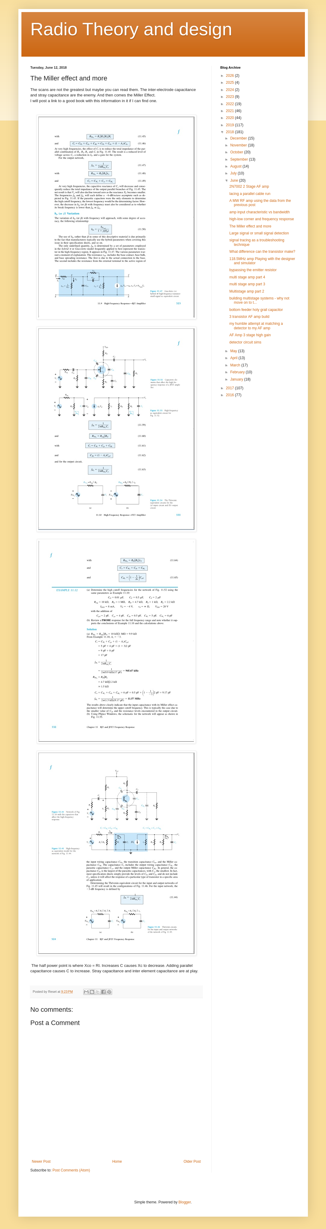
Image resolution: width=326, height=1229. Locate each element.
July (234, 173)
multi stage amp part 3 (247, 284)
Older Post (192, 1161)
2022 (230, 104)
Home (117, 1161)
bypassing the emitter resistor (253, 270)
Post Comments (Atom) (71, 1170)
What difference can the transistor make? (262, 251)
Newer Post (41, 1161)
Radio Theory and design (131, 29)
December (239, 138)
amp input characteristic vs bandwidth (259, 212)
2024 (230, 90)
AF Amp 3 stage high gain (250, 335)
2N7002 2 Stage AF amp (249, 186)
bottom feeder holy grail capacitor (256, 310)
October (237, 152)
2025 (230, 82)
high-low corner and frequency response (261, 219)
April (234, 358)
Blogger (185, 1202)
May (234, 351)
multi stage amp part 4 (247, 277)
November (239, 145)
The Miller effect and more (250, 226)
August (236, 166)
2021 (230, 111)
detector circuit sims (245, 342)
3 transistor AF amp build (249, 317)
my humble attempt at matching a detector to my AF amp (256, 325)
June (234, 180)
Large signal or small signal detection (259, 233)
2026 (230, 76)
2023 (230, 97)
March (235, 365)
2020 (230, 118)
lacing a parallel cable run (249, 194)
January (237, 379)
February (237, 372)
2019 (230, 125)
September (239, 159)
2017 (230, 388)
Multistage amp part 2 (246, 291)
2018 (230, 132)
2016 (230, 395)
